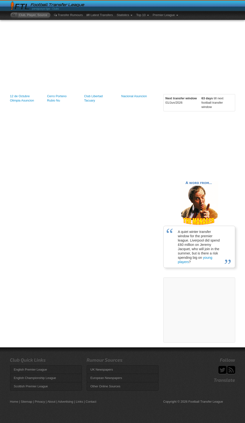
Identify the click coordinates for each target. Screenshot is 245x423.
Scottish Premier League (31, 386)
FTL (22, 7)
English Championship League (35, 378)
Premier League (165, 15)
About (51, 401)
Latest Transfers (99, 15)
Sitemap (26, 401)
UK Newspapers (102, 369)
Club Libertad (93, 96)
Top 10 (142, 15)
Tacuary (89, 100)
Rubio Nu (53, 100)
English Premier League (30, 369)
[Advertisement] (122, 55)
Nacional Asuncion (134, 96)
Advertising (65, 401)
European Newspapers (106, 378)
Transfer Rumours (68, 15)
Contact (90, 401)
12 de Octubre (20, 96)
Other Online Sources (105, 386)
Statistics (124, 15)
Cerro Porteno (57, 96)
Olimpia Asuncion (22, 100)
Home (14, 401)
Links (79, 401)
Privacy (40, 401)
